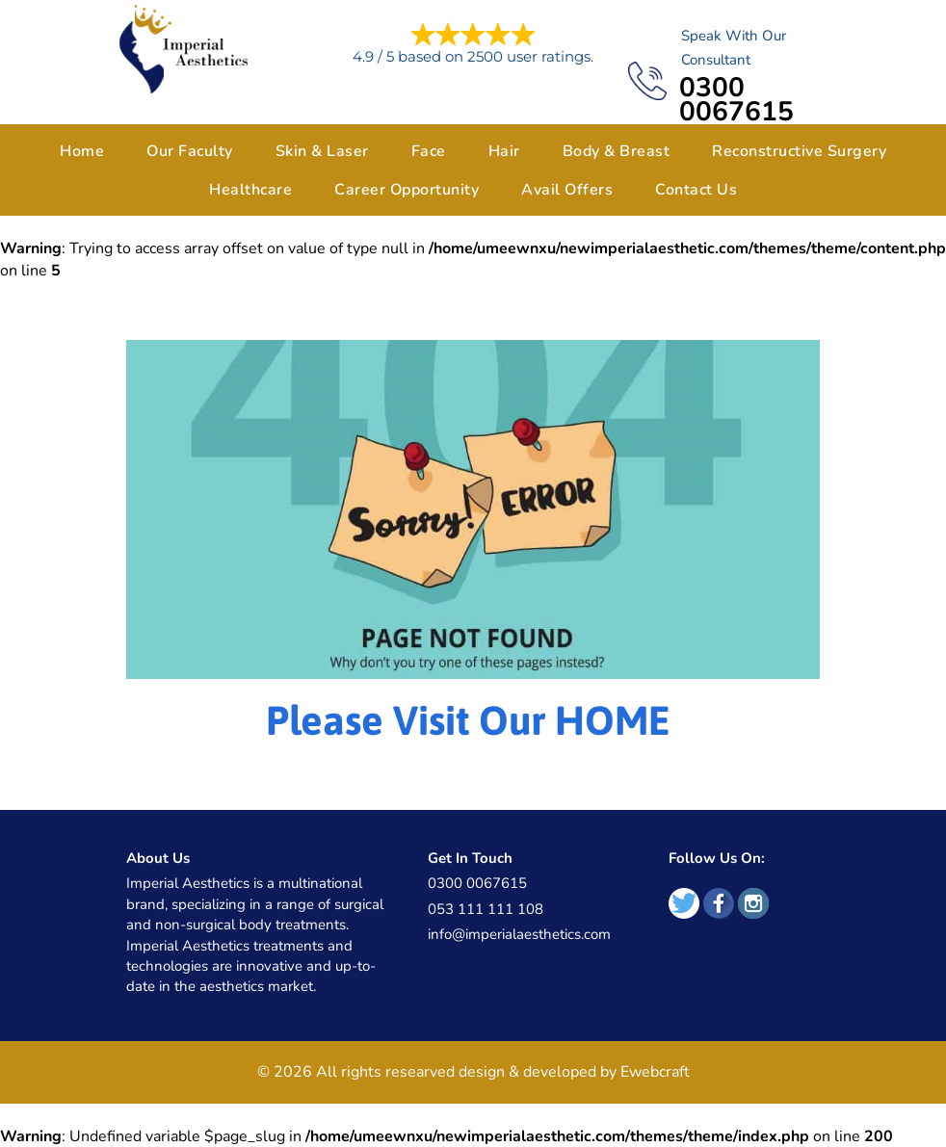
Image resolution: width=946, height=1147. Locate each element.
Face (428, 151)
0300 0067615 (736, 100)
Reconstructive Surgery (799, 151)
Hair (504, 151)
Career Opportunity (406, 189)
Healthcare (250, 189)
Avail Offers (567, 189)
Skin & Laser (322, 151)
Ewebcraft (655, 1071)
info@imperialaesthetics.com (519, 934)
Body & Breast (616, 151)
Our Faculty (189, 151)
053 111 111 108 (485, 909)
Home (82, 151)
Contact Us (696, 189)
